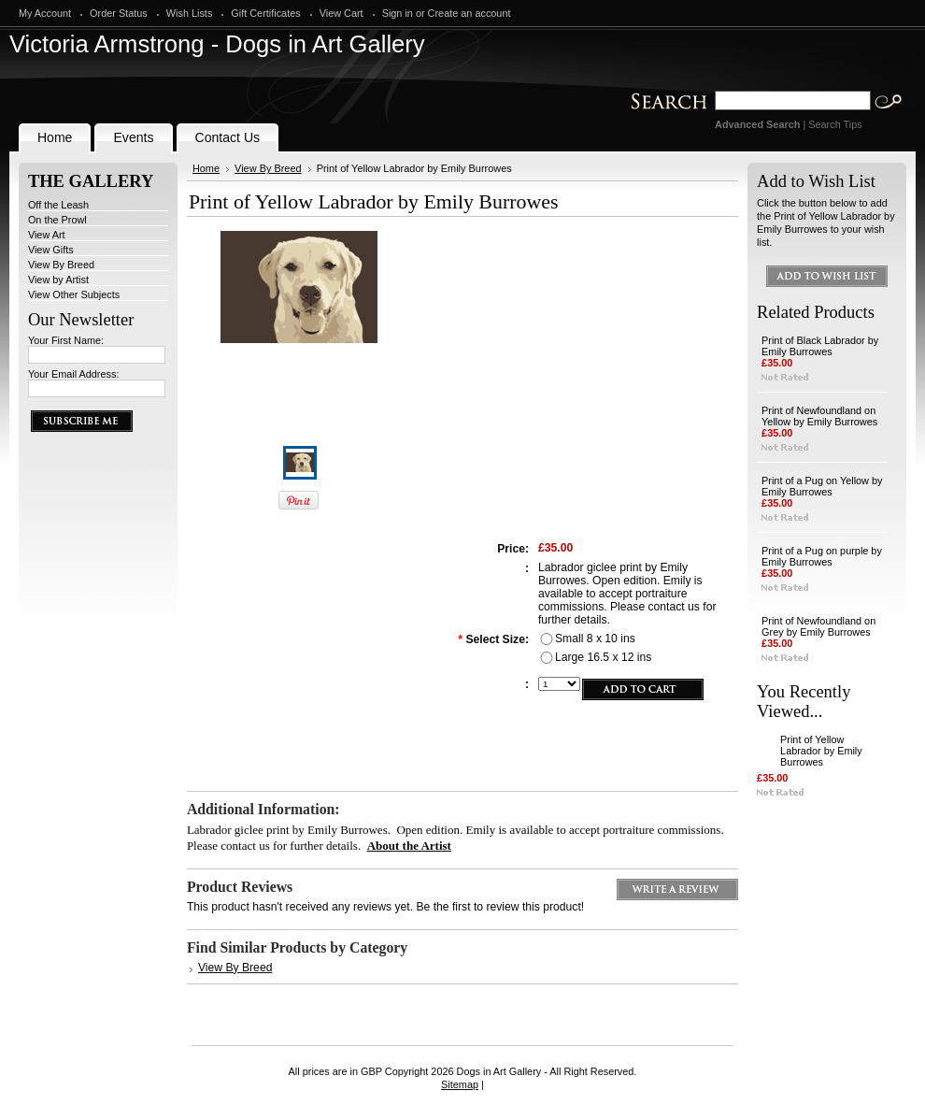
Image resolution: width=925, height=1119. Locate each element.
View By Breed (61, 264)
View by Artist (58, 279)
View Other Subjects (74, 294)
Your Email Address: (74, 374)
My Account (45, 13)
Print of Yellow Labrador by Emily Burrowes (821, 751)
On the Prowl (57, 219)
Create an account (469, 13)
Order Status (119, 13)
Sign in (397, 13)
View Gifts (51, 249)
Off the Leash (58, 204)
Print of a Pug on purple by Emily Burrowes (821, 556)
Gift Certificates (265, 13)
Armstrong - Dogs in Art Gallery (217, 44)
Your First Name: (66, 340)
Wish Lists (189, 13)
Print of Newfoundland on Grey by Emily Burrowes (818, 626)
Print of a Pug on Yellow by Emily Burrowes (821, 486)
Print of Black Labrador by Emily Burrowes (819, 346)
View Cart (341, 13)
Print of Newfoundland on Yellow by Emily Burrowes (819, 416)
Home (206, 168)
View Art (46, 234)
